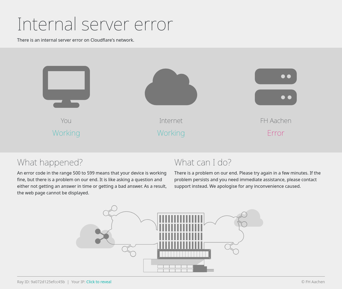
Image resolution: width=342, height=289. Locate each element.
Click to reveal (98, 281)
